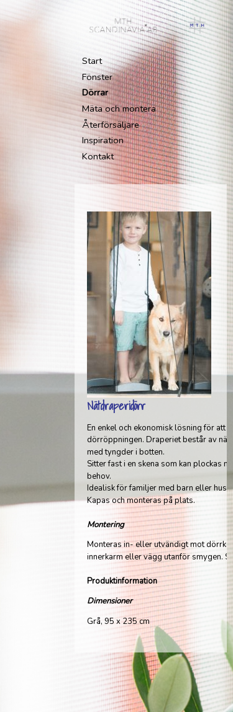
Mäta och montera (119, 108)
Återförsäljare (110, 124)
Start (92, 61)
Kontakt (98, 156)
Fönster (97, 77)
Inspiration (103, 140)
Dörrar (95, 92)
